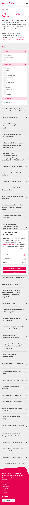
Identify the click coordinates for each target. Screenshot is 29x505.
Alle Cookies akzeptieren (14, 268)
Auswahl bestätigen (14, 272)
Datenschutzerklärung (8, 244)
